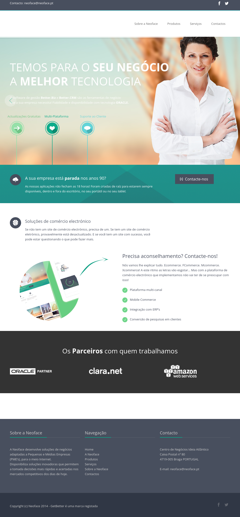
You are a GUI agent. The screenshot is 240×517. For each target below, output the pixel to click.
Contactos (218, 24)
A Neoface (92, 454)
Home (89, 449)
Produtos (173, 24)
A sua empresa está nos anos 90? (65, 178)
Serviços (196, 24)
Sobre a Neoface (146, 24)
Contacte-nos (194, 179)
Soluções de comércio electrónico (58, 221)
